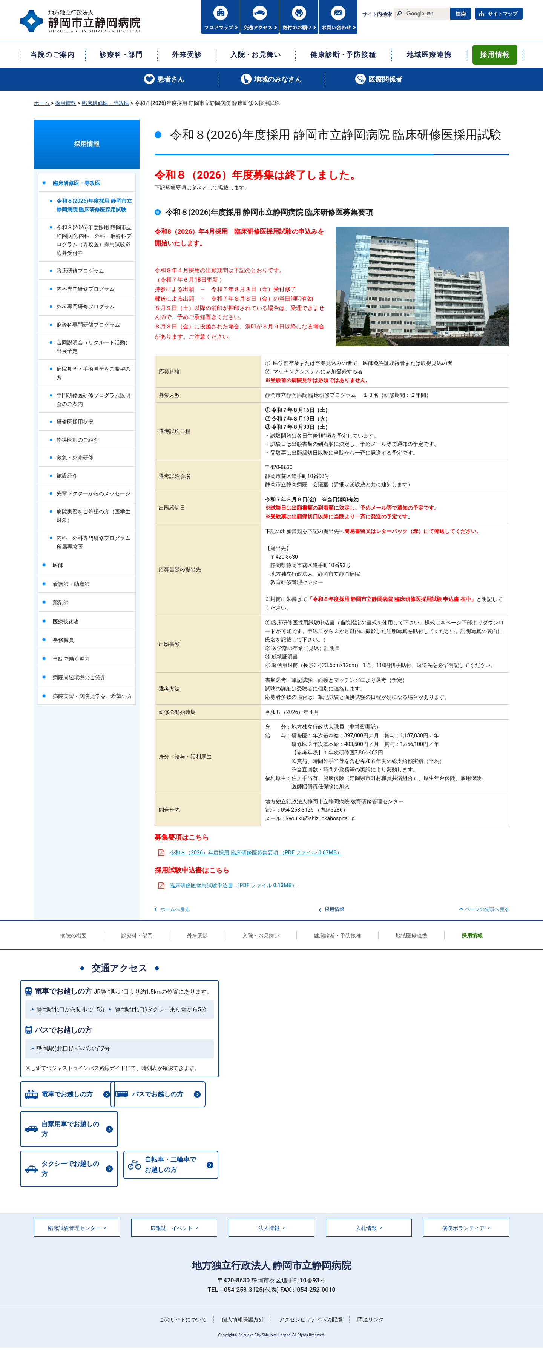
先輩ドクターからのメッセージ (93, 493)
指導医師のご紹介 (78, 440)
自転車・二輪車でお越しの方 (65, 1158)
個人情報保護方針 (243, 1305)
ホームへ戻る (175, 909)
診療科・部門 (137, 935)
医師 (58, 565)
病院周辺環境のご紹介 (79, 677)
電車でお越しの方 (63, 991)
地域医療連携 (411, 935)
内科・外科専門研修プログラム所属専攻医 (93, 542)
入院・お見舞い (260, 935)
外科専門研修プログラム (86, 307)
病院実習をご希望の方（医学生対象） (93, 516)
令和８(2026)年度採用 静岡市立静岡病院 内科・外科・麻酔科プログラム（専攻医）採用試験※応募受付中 (94, 240)
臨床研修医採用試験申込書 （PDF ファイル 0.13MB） (233, 885)
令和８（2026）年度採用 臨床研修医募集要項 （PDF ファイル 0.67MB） (256, 852)
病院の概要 (73, 935)
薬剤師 (61, 602)
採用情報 (65, 103)
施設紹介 (67, 476)
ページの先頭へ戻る (487, 909)
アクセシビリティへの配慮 (310, 1305)
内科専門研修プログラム (86, 289)
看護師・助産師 (71, 584)
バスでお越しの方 (63, 1030)
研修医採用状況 (75, 422)
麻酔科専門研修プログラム (88, 325)
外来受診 (197, 935)
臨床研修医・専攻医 (105, 103)
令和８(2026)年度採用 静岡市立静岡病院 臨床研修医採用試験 (94, 205)
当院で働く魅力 (71, 659)
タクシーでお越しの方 (173, 1126)
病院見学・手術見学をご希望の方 (93, 373)
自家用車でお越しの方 (71, 1126)
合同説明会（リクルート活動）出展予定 (93, 346)
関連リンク (370, 1305)
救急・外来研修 (75, 458)
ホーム (42, 103)
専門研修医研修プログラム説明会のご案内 (93, 399)
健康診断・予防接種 (337, 935)
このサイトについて (183, 1305)
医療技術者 (66, 621)
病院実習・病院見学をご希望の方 (92, 696)
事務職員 (63, 640)
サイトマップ (502, 14)
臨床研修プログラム (80, 271)
